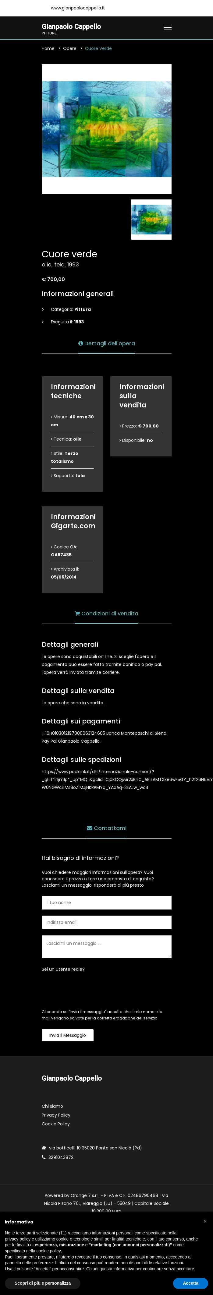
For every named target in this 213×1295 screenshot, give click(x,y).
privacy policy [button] (17, 1239)
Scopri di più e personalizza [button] (43, 1283)
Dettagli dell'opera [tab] (106, 343)
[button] (205, 1221)
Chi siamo (52, 1106)
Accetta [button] (190, 1283)
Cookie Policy (56, 1124)
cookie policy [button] (49, 1250)
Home (48, 48)
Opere (69, 48)
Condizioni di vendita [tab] (106, 613)
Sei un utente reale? (63, 969)
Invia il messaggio (67, 1035)
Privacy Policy (56, 1115)
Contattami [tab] (106, 828)
